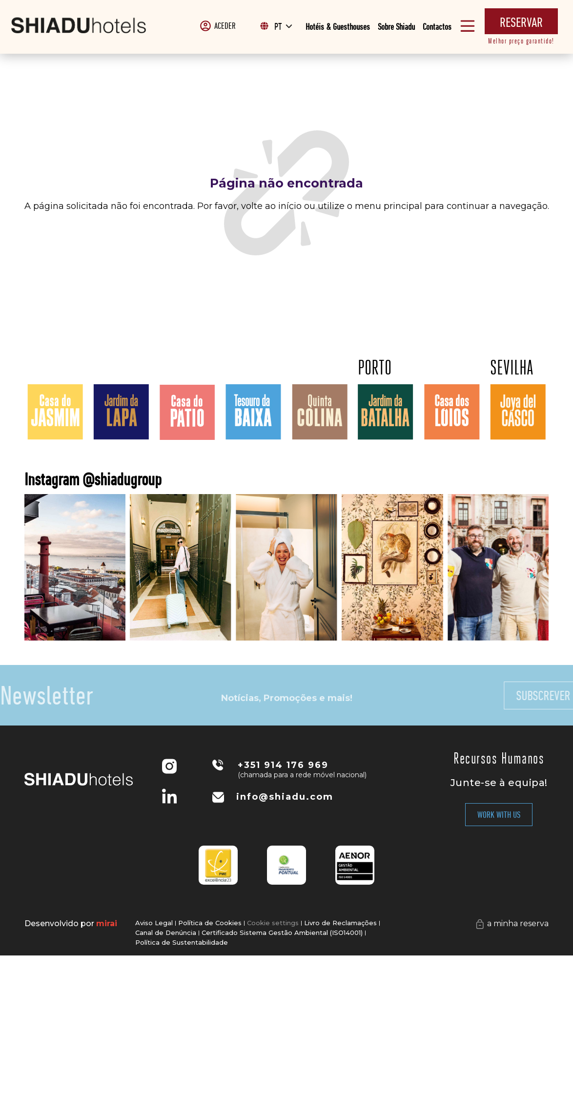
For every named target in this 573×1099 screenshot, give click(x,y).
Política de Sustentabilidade (181, 945)
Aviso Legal (154, 923)
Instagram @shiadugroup (190, 479)
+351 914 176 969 (283, 765)
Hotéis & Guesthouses (338, 26)
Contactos (437, 26)
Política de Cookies (210, 923)
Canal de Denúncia (165, 934)
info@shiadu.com (284, 796)
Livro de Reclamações (340, 923)
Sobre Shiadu (396, 26)
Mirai (106, 923)
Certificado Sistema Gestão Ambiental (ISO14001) (282, 934)
